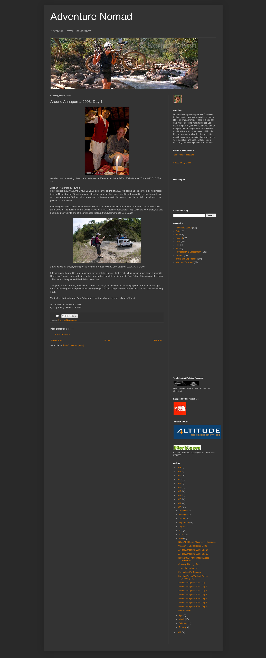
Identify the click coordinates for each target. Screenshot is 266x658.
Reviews (180, 255)
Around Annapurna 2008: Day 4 (192, 594)
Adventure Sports (184, 228)
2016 (179, 475)
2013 (179, 487)
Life (177, 245)
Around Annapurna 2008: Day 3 (192, 598)
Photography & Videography (188, 252)
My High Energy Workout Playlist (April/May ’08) (193, 577)
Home (107, 340)
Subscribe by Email (182, 163)
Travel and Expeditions (67, 320)
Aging (178, 231)
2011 (179, 495)
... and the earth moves (188, 568)
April (181, 615)
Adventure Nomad (91, 16)
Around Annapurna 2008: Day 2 (192, 602)
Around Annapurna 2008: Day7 (192, 582)
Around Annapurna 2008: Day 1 (192, 606)
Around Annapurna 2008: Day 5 (192, 590)
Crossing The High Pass (189, 564)
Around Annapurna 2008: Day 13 (193, 554)
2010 (179, 499)
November (184, 515)
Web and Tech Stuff (185, 262)
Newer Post (56, 340)
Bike (178, 234)
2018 (179, 467)
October (183, 518)
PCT (178, 248)
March (182, 619)
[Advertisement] (183, 320)
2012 (179, 491)
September (184, 523)
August (182, 526)
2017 (179, 471)
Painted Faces (184, 610)
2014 (179, 483)
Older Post (157, 340)
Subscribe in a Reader (184, 155)
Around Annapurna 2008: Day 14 (193, 550)
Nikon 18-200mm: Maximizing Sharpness (196, 542)
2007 (179, 632)
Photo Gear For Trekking (189, 572)
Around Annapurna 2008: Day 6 (192, 586)
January (183, 627)
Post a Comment (62, 334)
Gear (178, 241)
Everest (179, 238)
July (181, 530)
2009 (179, 503)
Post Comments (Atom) (73, 345)
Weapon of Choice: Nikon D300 (192, 546)
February (183, 623)
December (184, 510)
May (181, 538)
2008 (179, 507)
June (181, 534)
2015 (179, 479)
